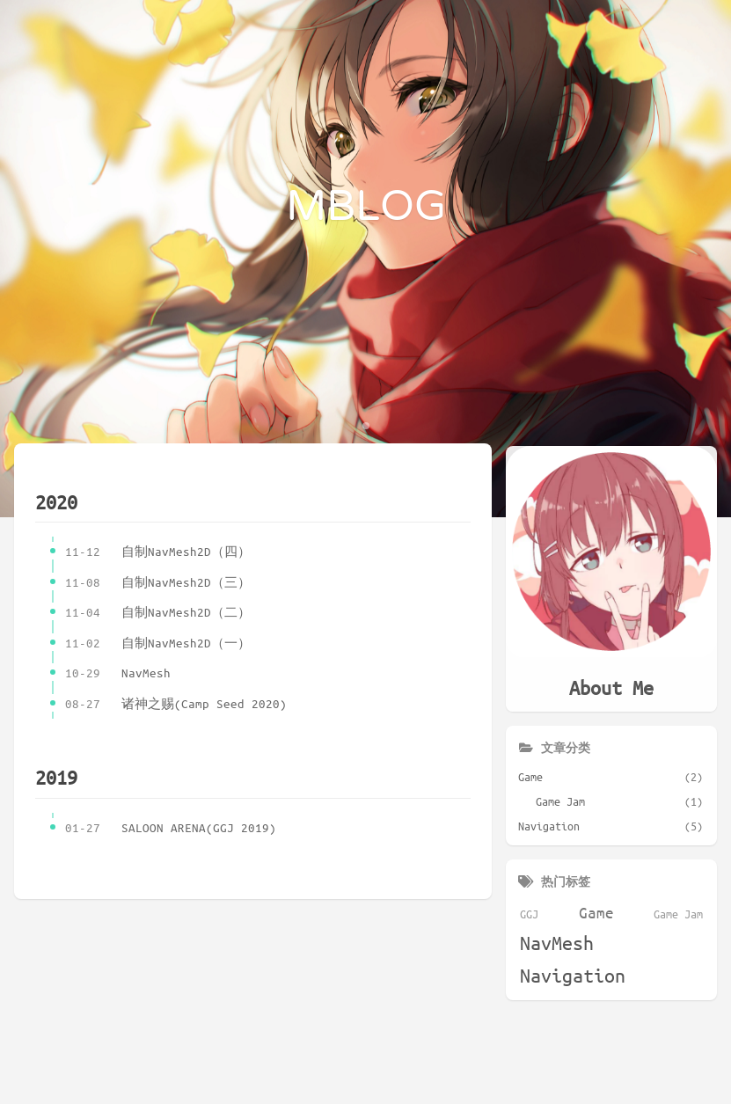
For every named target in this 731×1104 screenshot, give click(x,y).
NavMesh (118, 673)
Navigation (572, 973)
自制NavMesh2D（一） (158, 643)
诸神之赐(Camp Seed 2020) (176, 704)
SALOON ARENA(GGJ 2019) (170, 828)
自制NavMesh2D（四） (158, 552)
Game (596, 909)
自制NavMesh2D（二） (158, 613)
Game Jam (678, 911)
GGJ (529, 911)
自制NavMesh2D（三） (158, 583)
